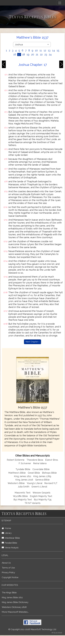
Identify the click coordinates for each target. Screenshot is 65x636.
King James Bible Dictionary (15, 602)
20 (33, 54)
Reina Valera (39, 463)
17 (19, 54)
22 (41, 54)
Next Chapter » (32, 342)
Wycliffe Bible (20, 496)
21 (37, 54)
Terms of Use (8, 567)
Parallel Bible (9, 543)
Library (7, 533)
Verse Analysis (10, 547)
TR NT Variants (32, 503)
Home (6, 528)
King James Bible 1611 (12, 597)
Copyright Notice (10, 577)
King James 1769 (42, 476)
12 (45, 50)
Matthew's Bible (17, 472)
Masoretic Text (22, 492)
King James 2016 (24, 479)
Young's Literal (35, 483)
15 (58, 50)
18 (23, 54)
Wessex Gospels (41, 492)
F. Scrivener (25, 463)
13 (49, 50)
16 (15, 54)
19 (28, 54)
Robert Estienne (15, 460)
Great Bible (34, 472)
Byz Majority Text (23, 499)
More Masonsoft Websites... (15, 612)
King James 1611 (22, 476)
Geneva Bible (42, 479)
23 (46, 54)
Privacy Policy (8, 572)
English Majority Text (41, 496)
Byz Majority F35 (42, 499)
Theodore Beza (35, 460)
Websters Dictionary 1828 (14, 607)
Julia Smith (24, 486)
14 (53, 50)
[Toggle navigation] (59, 2)
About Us (6, 563)
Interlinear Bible (11, 538)
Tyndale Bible (23, 469)
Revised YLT (50, 483)
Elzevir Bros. (51, 460)
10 (36, 50)
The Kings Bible (9, 592)
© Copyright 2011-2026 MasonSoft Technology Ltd (32, 629)
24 (50, 54)
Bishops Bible (49, 472)
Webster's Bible (16, 483)
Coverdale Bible (41, 469)
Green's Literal (39, 486)
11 (40, 50)
